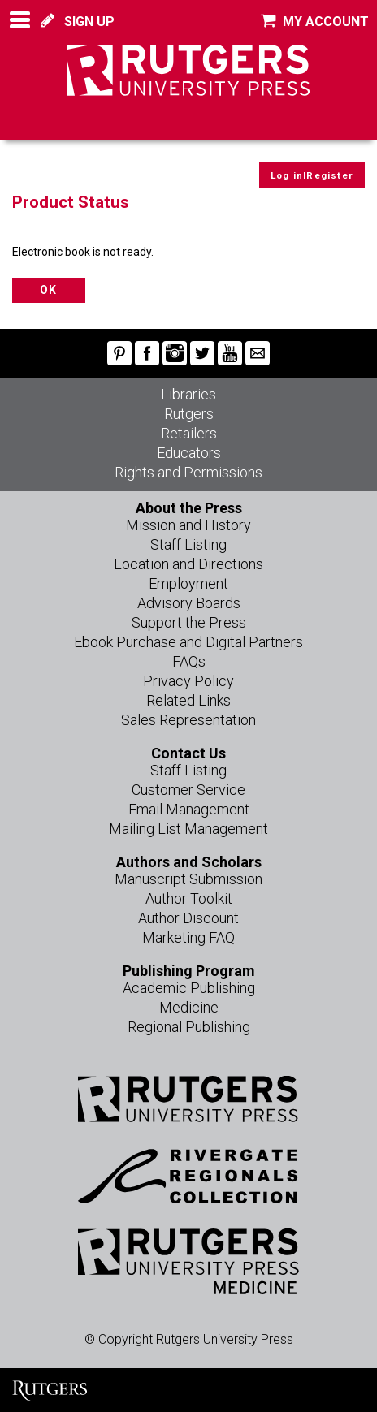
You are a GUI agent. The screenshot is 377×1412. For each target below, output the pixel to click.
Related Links (188, 700)
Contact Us (188, 753)
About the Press (189, 507)
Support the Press (189, 622)
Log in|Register (312, 175)
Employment (188, 583)
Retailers (189, 433)
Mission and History (188, 524)
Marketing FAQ (188, 937)
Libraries (188, 394)
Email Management (188, 809)
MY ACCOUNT (315, 21)
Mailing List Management (188, 828)
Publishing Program (189, 970)
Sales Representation (188, 719)
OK (48, 289)
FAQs (189, 661)
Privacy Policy (188, 680)
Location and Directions (188, 563)
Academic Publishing (189, 987)
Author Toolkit (188, 898)
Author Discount (188, 917)
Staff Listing (188, 544)
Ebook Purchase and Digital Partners (188, 641)
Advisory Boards (188, 602)
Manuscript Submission (188, 878)
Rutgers (189, 413)
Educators (189, 452)
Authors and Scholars (189, 861)
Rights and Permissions (188, 472)
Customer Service (188, 789)
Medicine (189, 1007)
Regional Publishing (189, 1026)
